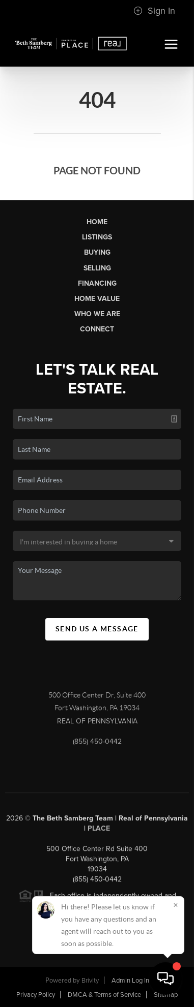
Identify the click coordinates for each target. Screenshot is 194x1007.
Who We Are (97, 314)
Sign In (154, 11)
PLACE (99, 830)
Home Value (97, 298)
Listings (97, 237)
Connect (97, 329)
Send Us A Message (97, 629)
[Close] (176, 905)
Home (97, 222)
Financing (97, 283)
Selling (97, 268)
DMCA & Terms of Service (104, 995)
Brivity (90, 981)
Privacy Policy (35, 995)
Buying (97, 252)
